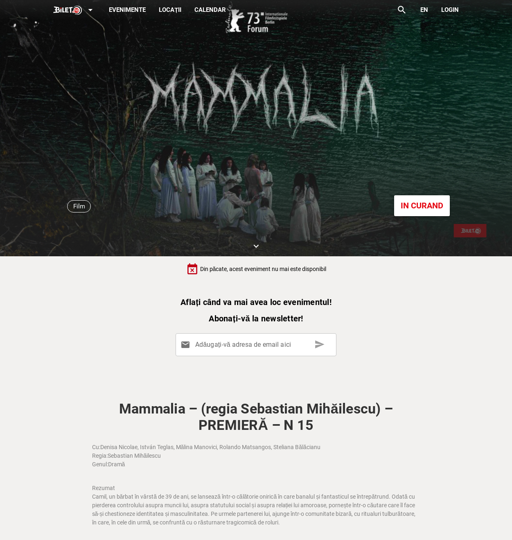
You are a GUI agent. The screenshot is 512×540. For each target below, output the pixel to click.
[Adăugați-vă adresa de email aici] (257, 344)
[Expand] (74, 10)
